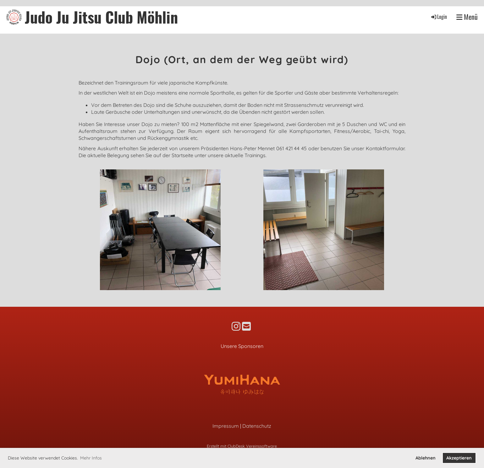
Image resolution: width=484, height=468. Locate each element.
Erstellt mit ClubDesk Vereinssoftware (242, 446)
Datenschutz (256, 426)
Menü (467, 17)
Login (438, 16)
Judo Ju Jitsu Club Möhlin (101, 16)
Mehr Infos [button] (91, 458)
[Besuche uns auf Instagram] (236, 326)
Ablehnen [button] (425, 458)
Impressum (225, 426)
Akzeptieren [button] (459, 458)
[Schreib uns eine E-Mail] (246, 326)
